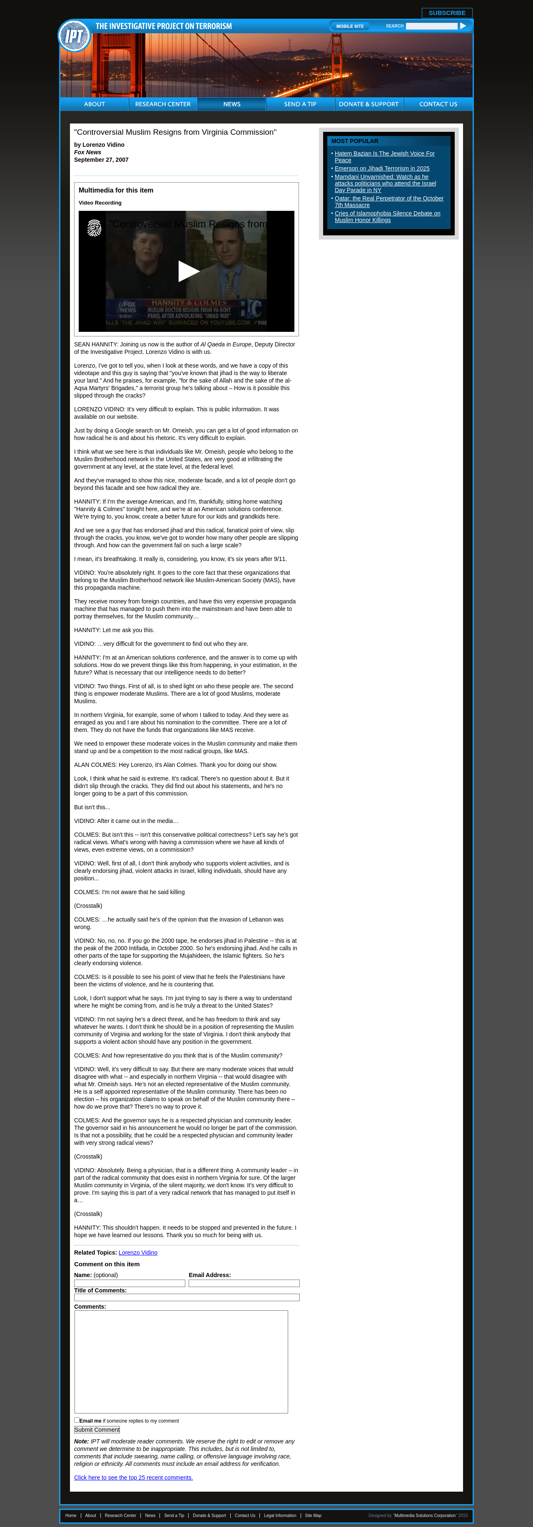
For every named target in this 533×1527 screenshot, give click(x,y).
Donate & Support (209, 1515)
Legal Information (280, 1515)
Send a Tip (174, 1515)
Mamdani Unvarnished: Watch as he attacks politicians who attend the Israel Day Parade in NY (385, 183)
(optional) (96, 1275)
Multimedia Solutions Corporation (425, 1515)
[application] (186, 271)
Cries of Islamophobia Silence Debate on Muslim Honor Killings (388, 216)
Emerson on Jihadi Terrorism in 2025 (382, 168)
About (90, 1515)
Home (71, 1515)
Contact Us (245, 1515)
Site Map (313, 1515)
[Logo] (94, 228)
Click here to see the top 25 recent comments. (133, 1477)
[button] (187, 271)
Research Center (121, 1515)
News (150, 1515)
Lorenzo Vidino (138, 1252)
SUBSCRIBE (447, 12)
